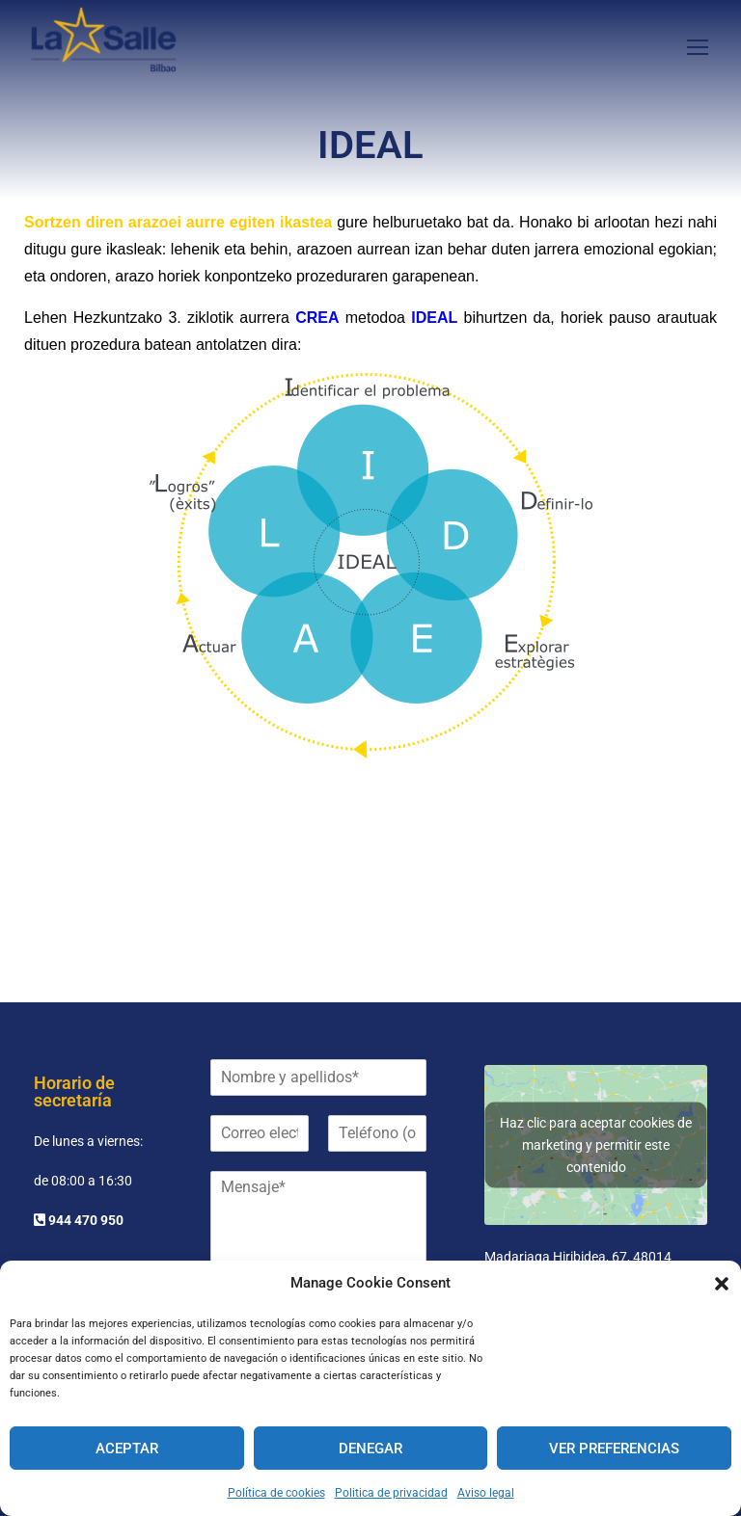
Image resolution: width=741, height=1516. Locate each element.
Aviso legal (485, 1493)
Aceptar (127, 1448)
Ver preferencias (614, 1448)
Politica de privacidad (391, 1493)
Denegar (370, 1448)
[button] (721, 1283)
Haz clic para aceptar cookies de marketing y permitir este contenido (596, 1129)
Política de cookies (276, 1493)
